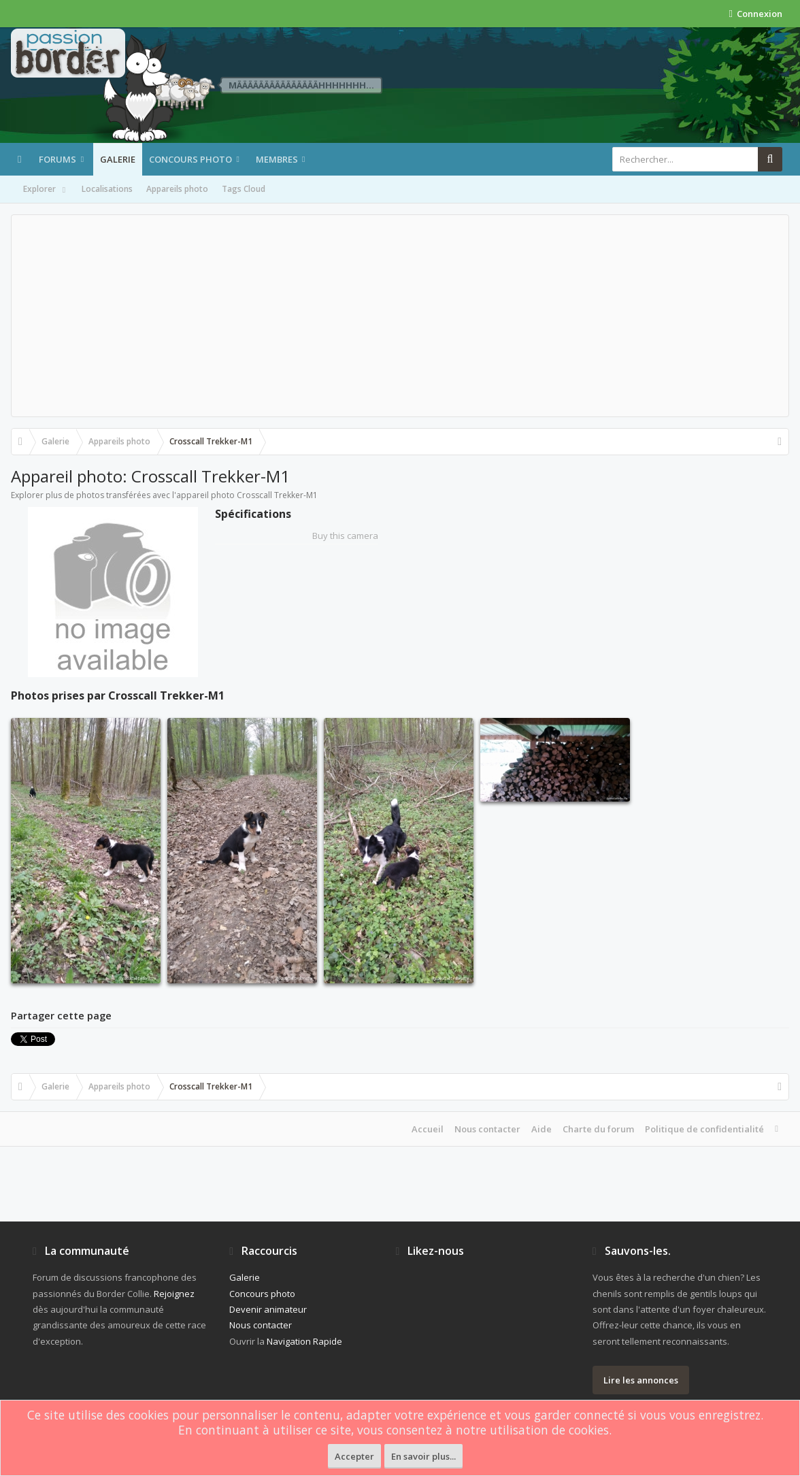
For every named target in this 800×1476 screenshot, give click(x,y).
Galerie (117, 159)
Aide (541, 1129)
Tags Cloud (243, 189)
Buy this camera (345, 535)
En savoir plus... (423, 1456)
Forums (57, 159)
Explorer (45, 189)
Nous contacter (487, 1129)
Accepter (354, 1456)
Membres (277, 159)
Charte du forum (598, 1129)
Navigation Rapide (304, 1341)
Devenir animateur (268, 1309)
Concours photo (190, 159)
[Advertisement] (400, 315)
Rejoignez (174, 1294)
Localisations (107, 189)
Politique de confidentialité (704, 1129)
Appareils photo (177, 189)
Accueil (428, 1129)
